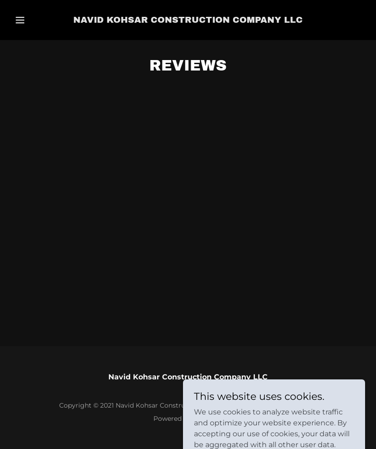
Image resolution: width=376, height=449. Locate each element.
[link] (188, 20)
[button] (28, 20)
